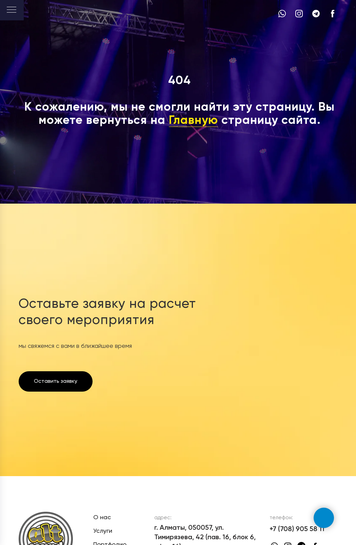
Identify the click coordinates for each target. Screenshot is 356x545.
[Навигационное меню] (11, 10)
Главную (193, 121)
